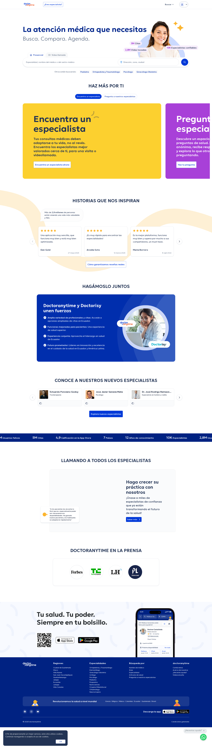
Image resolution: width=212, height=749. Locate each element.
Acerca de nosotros (180, 670)
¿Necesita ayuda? (180, 672)
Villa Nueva (57, 672)
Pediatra (84, 72)
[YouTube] (38, 711)
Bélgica (115, 701)
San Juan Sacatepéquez (62, 675)
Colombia (129, 701)
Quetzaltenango (59, 677)
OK (60, 741)
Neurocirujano (95, 692)
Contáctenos (178, 668)
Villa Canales (58, 687)
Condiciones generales (180, 722)
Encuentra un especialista (88, 96)
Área (131, 670)
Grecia (108, 701)
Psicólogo (128, 72)
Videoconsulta (178, 675)
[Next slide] (179, 241)
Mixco (55, 670)
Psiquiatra (94, 682)
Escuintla (56, 682)
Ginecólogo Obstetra (147, 72)
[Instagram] (31, 711)
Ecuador (137, 701)
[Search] (184, 62)
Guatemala (146, 701)
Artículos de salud (136, 675)
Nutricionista (95, 685)
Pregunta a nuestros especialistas (120, 96)
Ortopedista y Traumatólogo (106, 72)
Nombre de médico (136, 668)
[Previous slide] (32, 241)
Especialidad (134, 672)
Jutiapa (56, 685)
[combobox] (70, 62)
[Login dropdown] (183, 4)
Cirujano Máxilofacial (98, 687)
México (121, 701)
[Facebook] (25, 711)
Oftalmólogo (95, 689)
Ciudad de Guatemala (62, 668)
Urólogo (93, 675)
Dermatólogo (95, 670)
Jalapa (56, 680)
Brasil (154, 701)
